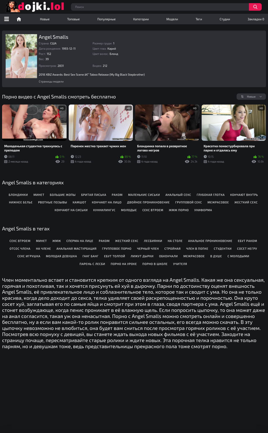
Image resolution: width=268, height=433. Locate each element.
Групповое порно (117, 248)
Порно (19, 19)
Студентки (223, 248)
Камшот (79, 202)
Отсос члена (20, 248)
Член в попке (197, 248)
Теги (199, 19)
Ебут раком (247, 241)
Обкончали (168, 256)
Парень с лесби (92, 264)
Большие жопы (63, 194)
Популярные (106, 19)
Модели (172, 19)
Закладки (256, 19)
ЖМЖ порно (179, 210)
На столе (175, 241)
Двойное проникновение (148, 202)
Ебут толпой (114, 256)
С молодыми (238, 256)
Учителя (180, 264)
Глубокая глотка (211, 194)
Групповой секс (188, 202)
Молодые (129, 210)
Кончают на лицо (107, 202)
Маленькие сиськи (144, 194)
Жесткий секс (246, 202)
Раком (117, 194)
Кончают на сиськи (71, 210)
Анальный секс (178, 194)
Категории (141, 19)
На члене (43, 248)
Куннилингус (104, 210)
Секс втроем (152, 210)
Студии (225, 19)
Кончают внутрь (244, 194)
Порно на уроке (124, 264)
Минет (39, 194)
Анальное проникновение (210, 241)
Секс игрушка (28, 256)
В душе (216, 256)
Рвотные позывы (52, 202)
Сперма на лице (79, 241)
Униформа (203, 210)
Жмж (56, 241)
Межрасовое (218, 202)
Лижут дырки (142, 256)
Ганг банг (90, 256)
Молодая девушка (61, 256)
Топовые (73, 19)
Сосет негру (247, 248)
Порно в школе (155, 264)
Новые (45, 19)
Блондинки (18, 194)
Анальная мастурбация (77, 248)
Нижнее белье (21, 202)
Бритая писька (93, 194)
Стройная (172, 248)
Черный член (148, 248)
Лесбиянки (153, 241)
